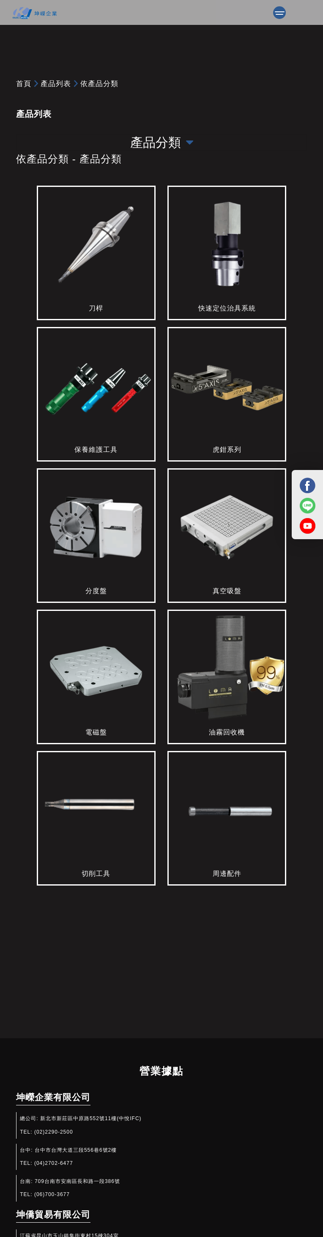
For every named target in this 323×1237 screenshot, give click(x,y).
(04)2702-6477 (53, 1163)
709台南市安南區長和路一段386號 (77, 1181)
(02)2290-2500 (53, 1132)
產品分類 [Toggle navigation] (161, 142)
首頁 (23, 83)
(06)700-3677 (52, 1194)
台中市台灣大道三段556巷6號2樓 (76, 1150)
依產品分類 (99, 83)
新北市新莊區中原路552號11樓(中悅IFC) (91, 1118)
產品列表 (56, 83)
